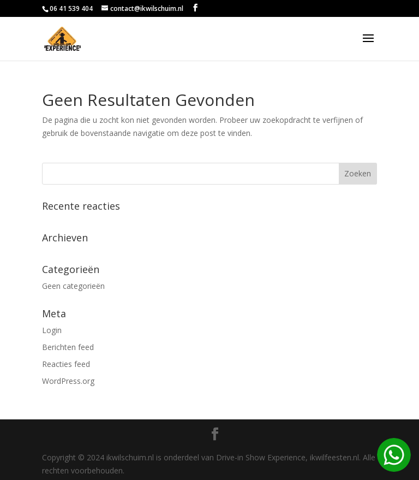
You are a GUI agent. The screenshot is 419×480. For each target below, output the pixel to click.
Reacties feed (66, 364)
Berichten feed (68, 347)
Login (52, 330)
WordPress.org (68, 381)
